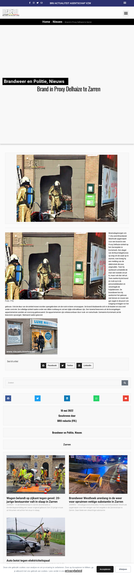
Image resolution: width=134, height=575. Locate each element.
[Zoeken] (125, 382)
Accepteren (105, 569)
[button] (125, 3)
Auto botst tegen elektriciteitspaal (28, 560)
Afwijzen (123, 569)
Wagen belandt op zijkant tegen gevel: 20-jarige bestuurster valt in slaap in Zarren (33, 499)
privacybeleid (73, 570)
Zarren (67, 444)
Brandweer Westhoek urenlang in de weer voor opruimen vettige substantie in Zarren (96, 499)
